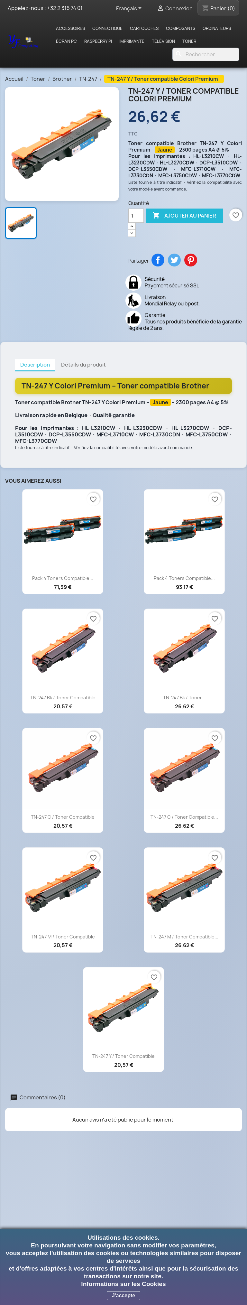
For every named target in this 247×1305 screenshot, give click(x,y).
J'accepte (123, 1295)
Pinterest (190, 260)
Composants (180, 28)
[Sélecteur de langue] (130, 9)
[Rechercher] (205, 54)
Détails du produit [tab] (83, 364)
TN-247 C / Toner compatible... (184, 817)
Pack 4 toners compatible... (62, 578)
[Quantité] (136, 216)
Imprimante (131, 41)
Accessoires (70, 28)
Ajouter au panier (184, 215)
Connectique (107, 28)
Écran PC (66, 41)
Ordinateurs (217, 28)
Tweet (174, 260)
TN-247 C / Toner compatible (63, 817)
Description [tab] (35, 364)
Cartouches (144, 28)
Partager (157, 260)
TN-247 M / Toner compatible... (184, 937)
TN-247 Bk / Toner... (184, 697)
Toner (189, 41)
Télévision (163, 41)
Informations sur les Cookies (123, 1284)
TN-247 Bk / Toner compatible (63, 697)
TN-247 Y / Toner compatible (123, 1056)
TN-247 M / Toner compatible (63, 937)
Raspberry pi (98, 41)
